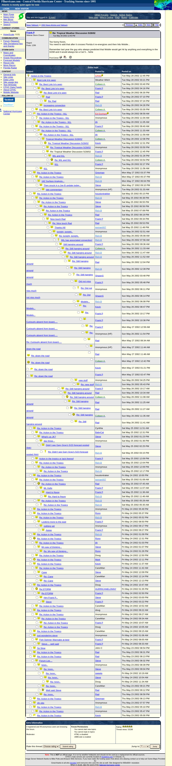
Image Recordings (12, 57)
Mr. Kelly (48, 488)
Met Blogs (8, 19)
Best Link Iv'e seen (46, 80)
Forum (6, 41)
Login (6, 8)
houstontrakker (102, 193)
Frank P (30, 32)
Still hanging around (73, 244)
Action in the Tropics (41, 76)
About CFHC (9, 89)
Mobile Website (11, 92)
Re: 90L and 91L (63, 160)
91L (56, 164)
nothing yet (49, 526)
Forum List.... (45, 661)
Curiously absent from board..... (42, 322)
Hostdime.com (107, 757)
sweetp (98, 673)
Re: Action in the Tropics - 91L (52, 114)
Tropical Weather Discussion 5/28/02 (64, 139)
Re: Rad (52, 101)
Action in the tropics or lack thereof (56, 458)
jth (96, 122)
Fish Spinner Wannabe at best (54, 639)
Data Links (8, 79)
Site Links (8, 77)
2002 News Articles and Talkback (54, 25)
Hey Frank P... (51, 597)
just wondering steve (47, 635)
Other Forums (101, 15)
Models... (85, 301)
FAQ (117, 17)
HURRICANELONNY (105, 589)
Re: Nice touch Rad (62, 223)
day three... (49, 441)
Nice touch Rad (58, 219)
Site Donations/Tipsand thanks (13, 44)
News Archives (10, 22)
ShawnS (99, 275)
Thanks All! (60, 227)
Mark (97, 559)
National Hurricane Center (109, 765)
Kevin (98, 143)
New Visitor (22, 8)
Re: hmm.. (49, 669)
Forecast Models (11, 60)
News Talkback (32, 25)
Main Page (8, 14)
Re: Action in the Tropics (49, 172)
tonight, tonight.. (65, 231)
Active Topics (125, 15)
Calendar (133, 17)
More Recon (9, 65)
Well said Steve (53, 690)
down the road (33, 349)
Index (139, 25)
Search (6, 24)
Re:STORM (45, 589)
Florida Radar (10, 68)
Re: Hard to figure (57, 496)
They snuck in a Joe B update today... (62, 185)
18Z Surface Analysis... (52, 181)
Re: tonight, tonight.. (69, 236)
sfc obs (40, 703)
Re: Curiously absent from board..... (44, 342)
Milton (97, 11)
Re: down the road (40, 355)
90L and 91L (58, 156)
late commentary (54, 189)
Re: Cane (48, 576)
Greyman (99, 172)
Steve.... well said (50, 644)
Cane (44, 572)
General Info (9, 74)
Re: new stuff (87, 384)
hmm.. (44, 665)
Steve (98, 185)
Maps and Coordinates (9, 53)
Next (147, 25)
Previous (128, 25)
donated (73, 763)
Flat (155, 25)
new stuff (83, 380)
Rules (124, 17)
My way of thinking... (51, 547)
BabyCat (99, 432)
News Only (8, 17)
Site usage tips (10, 82)
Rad (97, 92)
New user (93, 17)
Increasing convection (54, 105)
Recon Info (8, 62)
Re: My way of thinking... (56, 551)
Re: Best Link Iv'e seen (50, 84)
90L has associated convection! (76, 240)
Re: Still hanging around (77, 248)
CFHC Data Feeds (12, 87)
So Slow (41, 648)
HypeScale (8, 34)
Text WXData (9, 84)
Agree (49, 530)
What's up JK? (48, 436)
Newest (15, 41)
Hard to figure (52, 492)
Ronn (98, 513)
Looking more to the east (53, 522)
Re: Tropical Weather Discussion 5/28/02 (68, 143)
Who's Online (106, 17)
